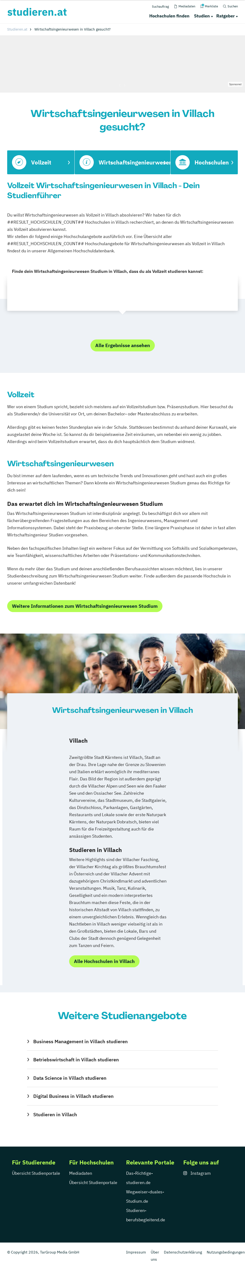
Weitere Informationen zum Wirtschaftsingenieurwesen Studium (85, 606)
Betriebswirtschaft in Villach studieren (76, 1059)
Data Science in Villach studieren (69, 1078)
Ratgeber (225, 16)
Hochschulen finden (169, 16)
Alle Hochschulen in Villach (104, 961)
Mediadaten (80, 1173)
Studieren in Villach (55, 1114)
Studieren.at (17, 29)
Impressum (136, 1252)
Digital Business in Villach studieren (73, 1096)
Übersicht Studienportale (36, 1173)
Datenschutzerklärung (183, 1252)
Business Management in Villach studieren (80, 1041)
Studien (202, 16)
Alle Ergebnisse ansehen (122, 345)
